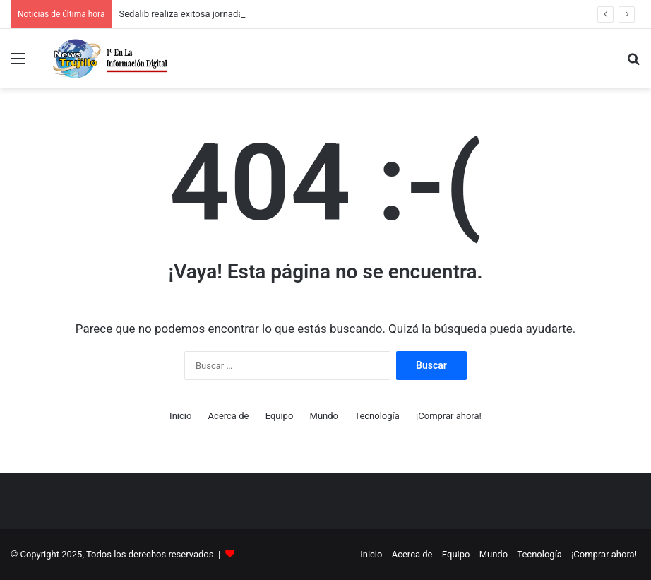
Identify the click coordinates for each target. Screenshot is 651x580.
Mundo (324, 415)
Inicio (180, 415)
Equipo (279, 415)
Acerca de (228, 415)
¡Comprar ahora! (449, 415)
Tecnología (377, 415)
